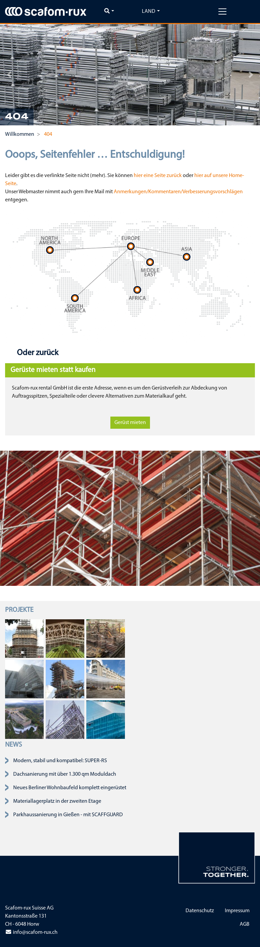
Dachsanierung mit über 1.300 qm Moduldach (64, 774)
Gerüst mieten (130, 422)
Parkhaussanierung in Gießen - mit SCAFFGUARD (68, 815)
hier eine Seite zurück (158, 175)
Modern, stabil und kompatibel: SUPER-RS (60, 761)
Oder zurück (36, 353)
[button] (9, 74)
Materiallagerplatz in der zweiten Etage (57, 801)
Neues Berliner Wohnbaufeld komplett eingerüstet (69, 788)
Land (148, 11)
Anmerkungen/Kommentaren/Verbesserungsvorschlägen (178, 192)
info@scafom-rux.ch (31, 932)
